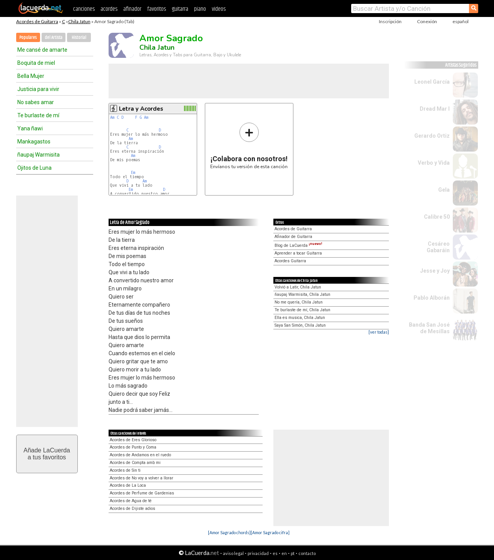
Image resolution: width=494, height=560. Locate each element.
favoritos (156, 9)
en (284, 553)
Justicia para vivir (38, 89)
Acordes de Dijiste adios (132, 508)
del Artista (53, 37)
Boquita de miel (36, 63)
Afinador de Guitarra (293, 236)
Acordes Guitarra (290, 260)
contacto (307, 553)
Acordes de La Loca (128, 485)
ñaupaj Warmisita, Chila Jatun (302, 294)
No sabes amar (35, 102)
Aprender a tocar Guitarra (298, 253)
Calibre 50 (437, 217)
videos (219, 9)
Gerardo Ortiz (432, 136)
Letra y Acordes (141, 109)
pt (293, 553)
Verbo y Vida (434, 163)
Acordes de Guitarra (37, 21)
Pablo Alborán (432, 298)
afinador (132, 9)
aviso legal (233, 553)
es (275, 553)
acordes (108, 9)
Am (112, 117)
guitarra (180, 9)
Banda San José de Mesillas (429, 328)
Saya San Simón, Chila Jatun (300, 325)
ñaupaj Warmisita (38, 155)
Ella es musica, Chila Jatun (300, 317)
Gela (444, 190)
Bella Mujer (30, 76)
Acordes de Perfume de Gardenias (142, 493)
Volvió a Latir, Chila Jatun (298, 287)
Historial (79, 37)
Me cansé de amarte (42, 50)
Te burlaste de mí (38, 115)
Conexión (427, 21)
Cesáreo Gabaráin (438, 247)
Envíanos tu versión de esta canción (249, 145)
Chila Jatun (79, 21)
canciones (84, 9)
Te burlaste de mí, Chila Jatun (302, 309)
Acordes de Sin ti (125, 470)
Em (133, 172)
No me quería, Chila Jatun (299, 302)
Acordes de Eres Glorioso (133, 439)
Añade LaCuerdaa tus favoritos (46, 453)
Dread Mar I (435, 109)
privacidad (258, 553)
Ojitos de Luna (34, 168)
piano (200, 9)
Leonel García (432, 82)
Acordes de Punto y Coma (133, 447)
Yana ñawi (30, 128)
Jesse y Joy (435, 271)
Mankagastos (33, 141)
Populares (28, 37)
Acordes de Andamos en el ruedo (140, 454)
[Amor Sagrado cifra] (270, 532)
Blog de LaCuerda (298, 245)
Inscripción (390, 21)
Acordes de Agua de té (131, 500)
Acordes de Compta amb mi (135, 462)
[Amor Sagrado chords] (229, 532)
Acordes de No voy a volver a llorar (141, 478)
